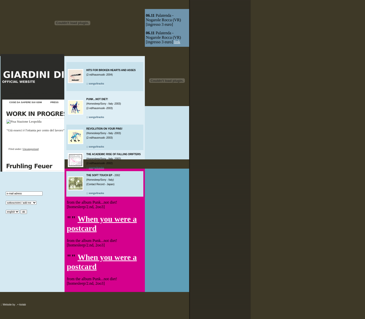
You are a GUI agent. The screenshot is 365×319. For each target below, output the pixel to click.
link (177, 42)
